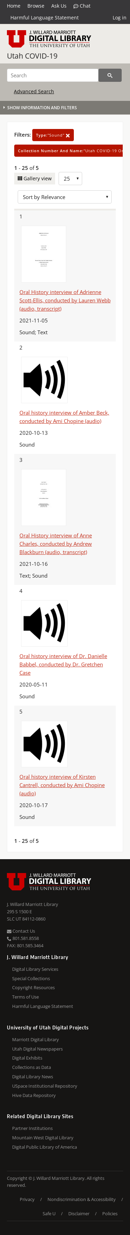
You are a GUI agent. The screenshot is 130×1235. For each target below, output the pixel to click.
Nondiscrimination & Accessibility (81, 1199)
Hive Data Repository (34, 1095)
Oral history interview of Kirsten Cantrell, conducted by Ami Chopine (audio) (62, 785)
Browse (35, 5)
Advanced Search (34, 91)
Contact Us (21, 931)
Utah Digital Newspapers (37, 1049)
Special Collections (31, 978)
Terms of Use (25, 997)
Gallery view (37, 178)
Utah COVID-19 (32, 56)
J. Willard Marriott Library (32, 904)
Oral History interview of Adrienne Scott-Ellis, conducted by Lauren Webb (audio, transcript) (65, 300)
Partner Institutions (32, 1128)
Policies (110, 1213)
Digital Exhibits (27, 1058)
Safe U (49, 1213)
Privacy (27, 1199)
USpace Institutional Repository (44, 1086)
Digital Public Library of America (44, 1147)
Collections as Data (31, 1067)
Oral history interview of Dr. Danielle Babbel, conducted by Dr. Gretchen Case (63, 664)
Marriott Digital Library (35, 1039)
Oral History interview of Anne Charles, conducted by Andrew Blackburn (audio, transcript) (55, 543)
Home (13, 5)
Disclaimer (78, 1213)
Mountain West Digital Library (42, 1137)
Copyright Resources (33, 987)
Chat (81, 5)
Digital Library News (32, 1076)
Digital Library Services (35, 969)
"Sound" (53, 135)
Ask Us (59, 5)
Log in (120, 17)
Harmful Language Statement (44, 17)
